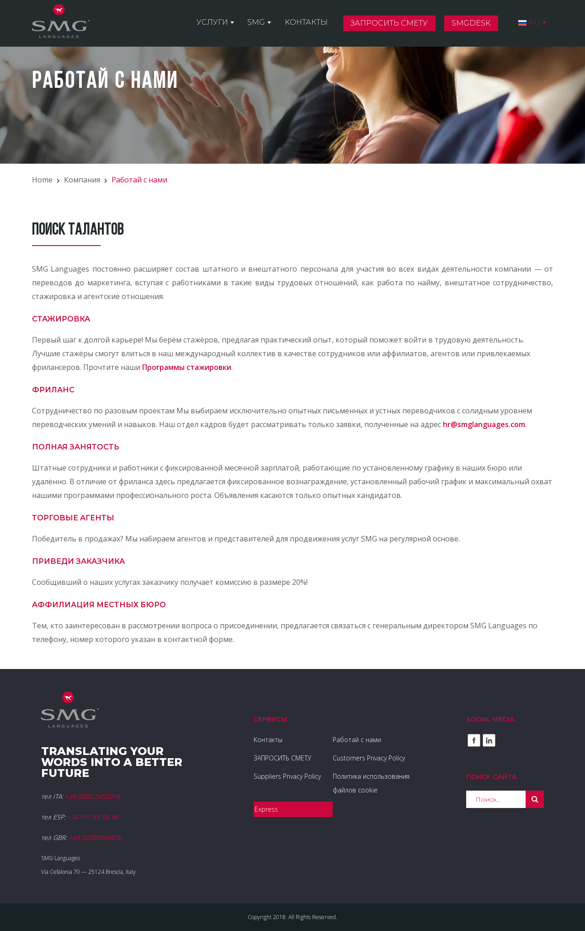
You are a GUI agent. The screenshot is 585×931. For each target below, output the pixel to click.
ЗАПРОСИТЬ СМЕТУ (282, 758)
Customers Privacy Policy (369, 758)
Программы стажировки (186, 367)
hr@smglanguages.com (484, 424)
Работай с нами (357, 739)
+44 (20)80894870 (95, 837)
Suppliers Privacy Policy (287, 776)
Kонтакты (312, 23)
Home (42, 180)
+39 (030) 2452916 (92, 796)
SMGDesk (474, 24)
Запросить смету (393, 24)
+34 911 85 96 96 (92, 817)
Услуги (222, 23)
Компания (82, 180)
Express (266, 809)
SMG (264, 23)
